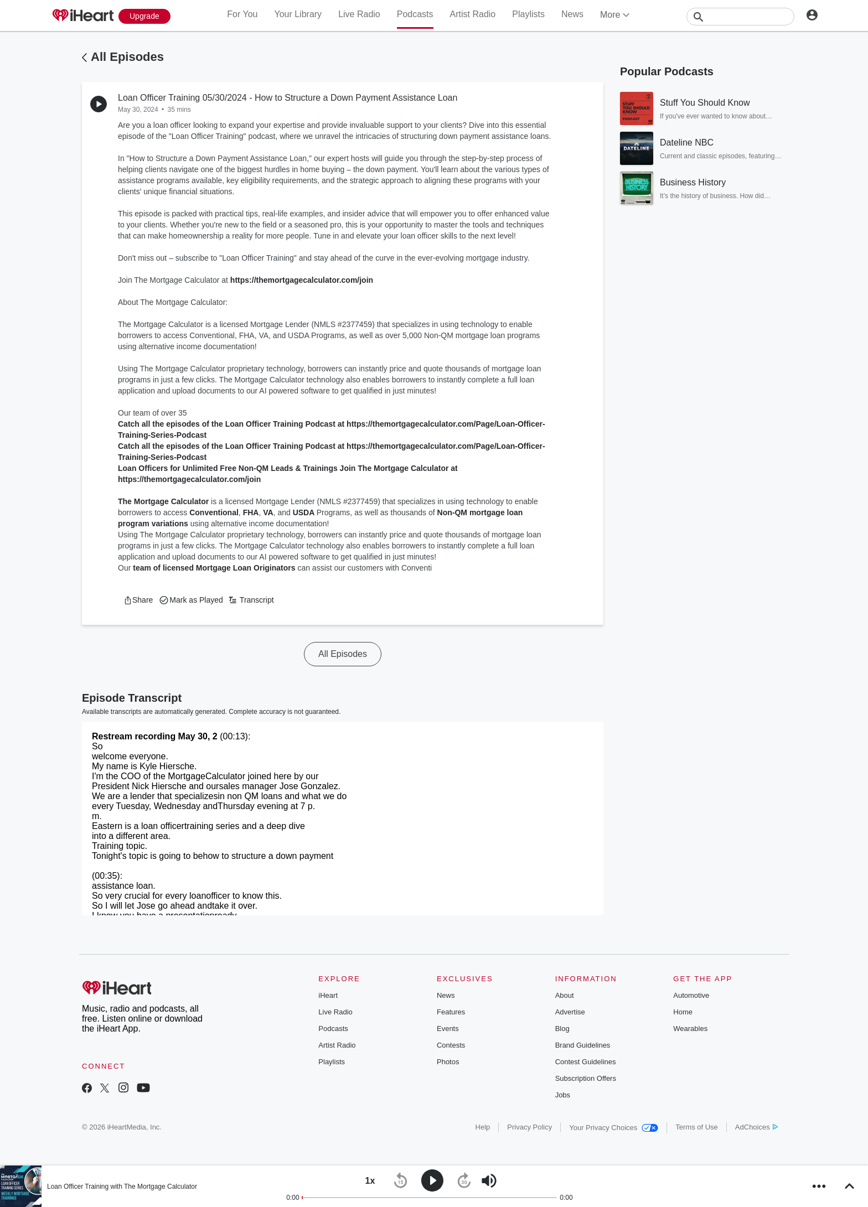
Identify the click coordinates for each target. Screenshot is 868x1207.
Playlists (528, 14)
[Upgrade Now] (144, 16)
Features (451, 1012)
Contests (451, 1045)
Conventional (214, 512)
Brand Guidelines (583, 1045)
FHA (251, 512)
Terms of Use (696, 1127)
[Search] (740, 16)
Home (683, 1012)
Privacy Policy (529, 1127)
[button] (138, 600)
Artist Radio (473, 14)
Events (448, 1028)
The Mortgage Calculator (163, 501)
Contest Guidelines (585, 1062)
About (564, 995)
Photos (448, 1062)
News (572, 14)
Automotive (691, 995)
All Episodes (127, 57)
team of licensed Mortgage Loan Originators (214, 567)
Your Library (298, 14)
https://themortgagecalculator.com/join (301, 280)
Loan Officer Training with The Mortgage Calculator (122, 1186)
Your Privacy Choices (613, 1127)
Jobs (562, 1095)
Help (483, 1127)
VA (268, 512)
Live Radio (359, 14)
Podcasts (415, 14)
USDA (305, 512)
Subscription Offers (585, 1078)
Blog (562, 1028)
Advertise (570, 1012)
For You (242, 14)
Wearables (690, 1028)
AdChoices (756, 1127)
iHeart (328, 995)
